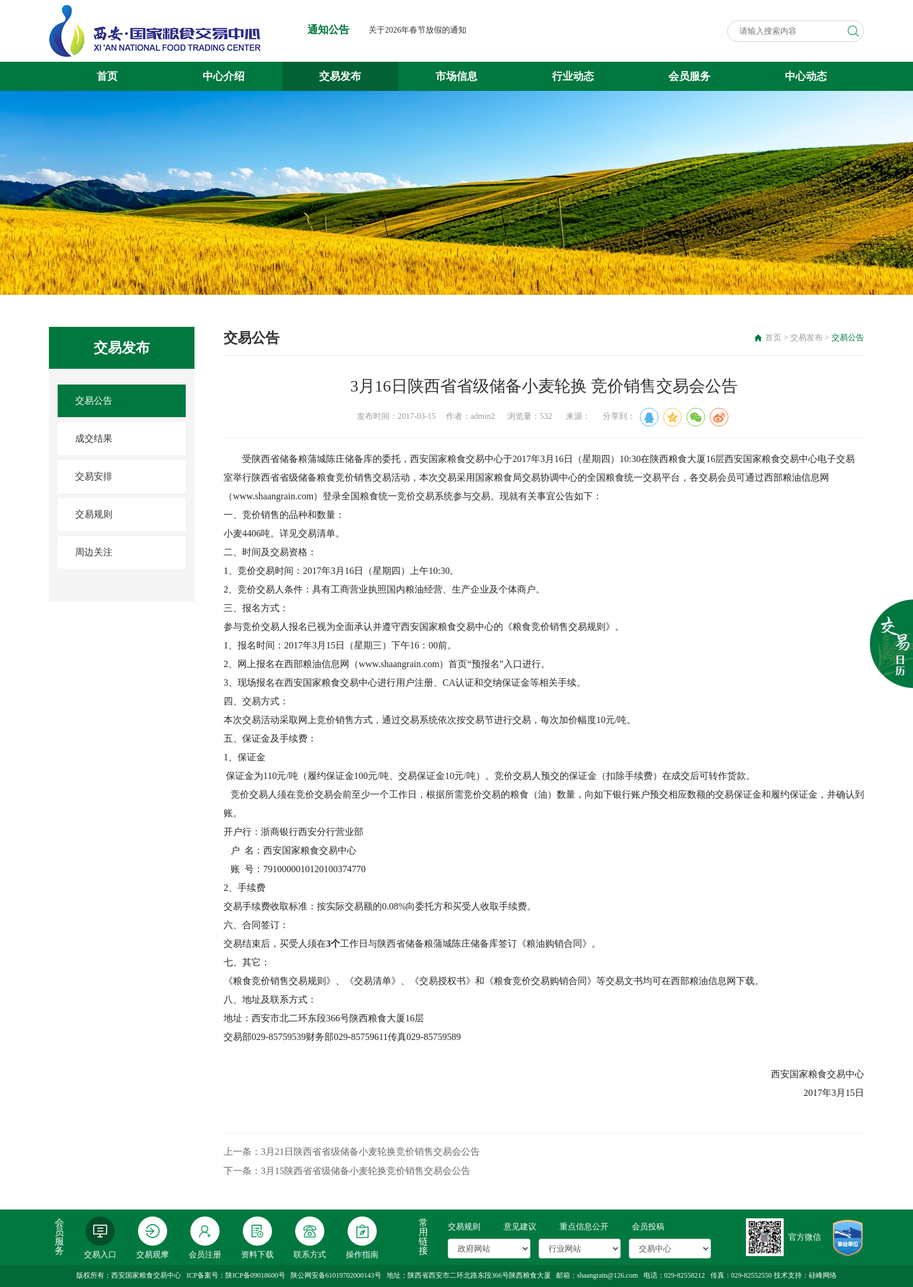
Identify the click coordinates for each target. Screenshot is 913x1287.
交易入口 (100, 1238)
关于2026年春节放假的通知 (417, 30)
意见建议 (520, 1226)
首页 (107, 76)
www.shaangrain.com (273, 496)
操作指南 (362, 1238)
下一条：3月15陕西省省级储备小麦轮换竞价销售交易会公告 (347, 1171)
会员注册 (205, 1238)
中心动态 (806, 76)
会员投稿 (648, 1226)
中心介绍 (224, 76)
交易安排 (93, 476)
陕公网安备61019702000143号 (336, 1275)
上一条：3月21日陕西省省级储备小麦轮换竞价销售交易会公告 (352, 1151)
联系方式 (309, 1238)
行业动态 (573, 76)
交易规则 (93, 514)
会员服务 (689, 76)
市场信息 (456, 76)
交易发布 (340, 76)
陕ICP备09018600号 (255, 1275)
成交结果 (93, 438)
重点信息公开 (584, 1226)
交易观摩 (152, 1238)
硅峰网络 (823, 1275)
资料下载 (257, 1238)
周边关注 (93, 552)
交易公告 (93, 401)
